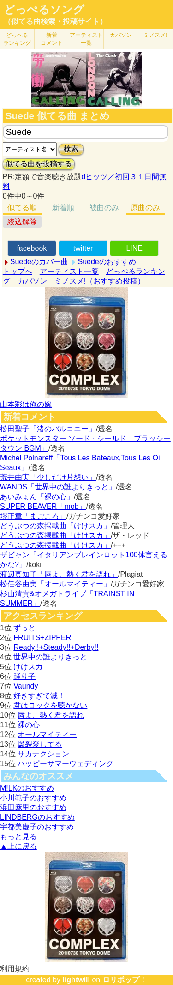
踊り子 (24, 676)
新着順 (63, 208)
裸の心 (29, 725)
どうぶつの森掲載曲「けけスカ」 (55, 526)
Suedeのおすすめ (107, 262)
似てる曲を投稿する (39, 164)
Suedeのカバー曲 (39, 262)
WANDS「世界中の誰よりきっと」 (58, 487)
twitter (83, 248)
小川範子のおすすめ (33, 798)
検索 (71, 149)
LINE (134, 248)
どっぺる (17, 39)
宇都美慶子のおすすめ (37, 827)
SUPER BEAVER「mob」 (43, 506)
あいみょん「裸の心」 (37, 497)
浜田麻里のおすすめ (33, 807)
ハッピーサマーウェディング (65, 763)
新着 (52, 39)
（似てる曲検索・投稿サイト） (55, 21)
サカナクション (43, 754)
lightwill (76, 980)
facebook (32, 248)
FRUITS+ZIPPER (42, 637)
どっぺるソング (44, 10)
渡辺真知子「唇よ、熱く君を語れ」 (59, 574)
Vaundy (25, 686)
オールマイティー (47, 734)
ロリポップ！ (124, 980)
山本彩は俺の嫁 (26, 404)
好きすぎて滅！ (39, 696)
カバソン (121, 35)
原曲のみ (145, 208)
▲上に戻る (18, 846)
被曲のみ (104, 208)
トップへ (17, 271)
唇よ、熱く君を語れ (51, 715)
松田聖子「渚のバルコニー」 (48, 429)
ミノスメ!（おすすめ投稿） (99, 281)
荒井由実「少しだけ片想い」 (48, 477)
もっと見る (18, 836)
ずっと (24, 628)
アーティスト (86, 39)
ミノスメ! (155, 35)
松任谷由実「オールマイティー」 (55, 584)
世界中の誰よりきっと (50, 657)
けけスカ (28, 667)
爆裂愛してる (40, 744)
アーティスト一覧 (69, 271)
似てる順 (22, 208)
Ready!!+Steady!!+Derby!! (55, 647)
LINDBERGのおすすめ (37, 817)
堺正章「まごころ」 (33, 516)
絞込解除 (22, 222)
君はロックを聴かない (50, 705)
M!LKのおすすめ (27, 788)
